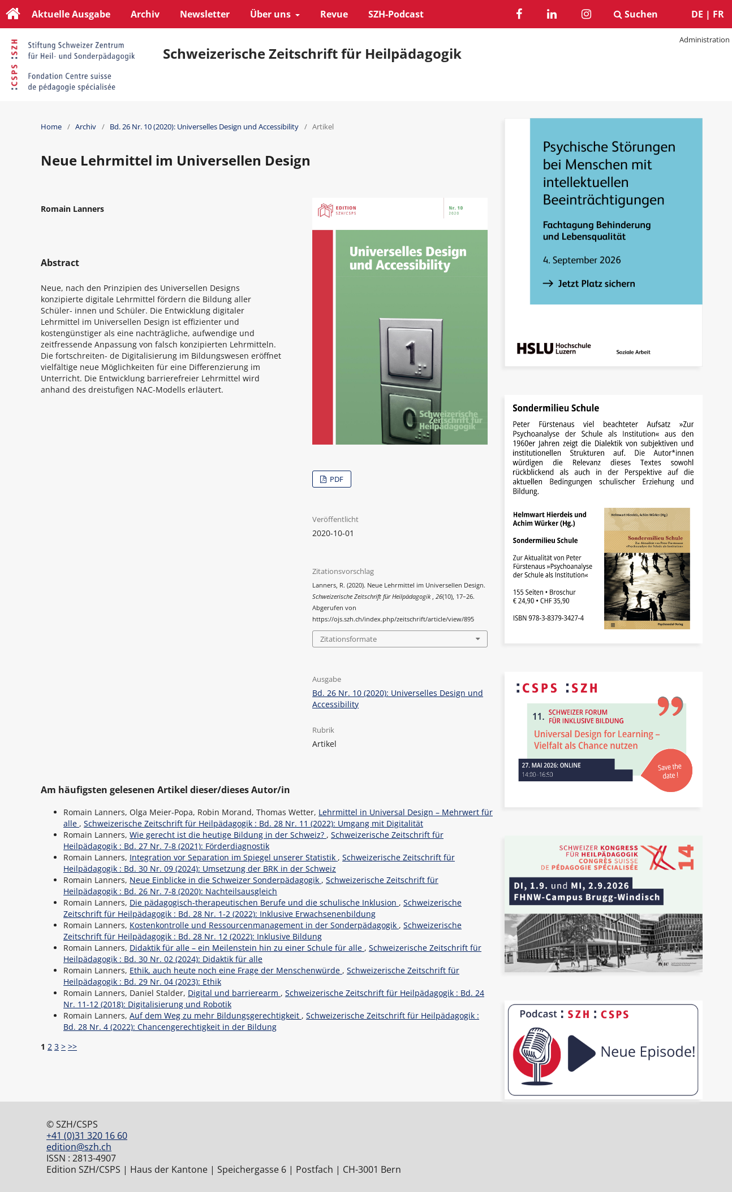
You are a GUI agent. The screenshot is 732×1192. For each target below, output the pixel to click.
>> (72, 1046)
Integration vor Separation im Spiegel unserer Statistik (234, 857)
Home (51, 126)
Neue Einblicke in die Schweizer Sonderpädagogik (225, 880)
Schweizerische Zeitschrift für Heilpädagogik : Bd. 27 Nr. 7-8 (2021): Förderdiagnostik (253, 840)
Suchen (636, 14)
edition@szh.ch (78, 1147)
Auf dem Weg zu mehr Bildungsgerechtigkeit (216, 1015)
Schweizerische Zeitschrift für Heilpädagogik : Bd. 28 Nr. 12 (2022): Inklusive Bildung (262, 931)
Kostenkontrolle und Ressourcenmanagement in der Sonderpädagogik (264, 925)
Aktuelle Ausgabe (71, 14)
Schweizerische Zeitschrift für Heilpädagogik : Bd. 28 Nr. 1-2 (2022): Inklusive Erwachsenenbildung (262, 908)
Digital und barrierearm (234, 992)
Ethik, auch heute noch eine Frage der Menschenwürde (236, 970)
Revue (334, 14)
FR (718, 14)
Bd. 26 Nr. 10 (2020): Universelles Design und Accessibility (204, 126)
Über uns (271, 14)
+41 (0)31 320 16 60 (86, 1135)
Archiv (145, 14)
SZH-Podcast (396, 14)
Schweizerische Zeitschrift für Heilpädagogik (312, 53)
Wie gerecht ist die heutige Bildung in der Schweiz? (228, 834)
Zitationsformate (348, 639)
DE (697, 14)
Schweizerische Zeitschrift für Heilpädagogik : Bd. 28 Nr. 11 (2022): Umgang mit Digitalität (253, 823)
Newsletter (205, 14)
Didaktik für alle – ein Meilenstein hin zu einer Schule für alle (247, 947)
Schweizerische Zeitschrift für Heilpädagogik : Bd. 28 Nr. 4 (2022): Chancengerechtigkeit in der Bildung (271, 1021)
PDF (335, 479)
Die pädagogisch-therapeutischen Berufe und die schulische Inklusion (264, 902)
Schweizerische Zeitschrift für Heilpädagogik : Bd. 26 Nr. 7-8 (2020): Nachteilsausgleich (250, 886)
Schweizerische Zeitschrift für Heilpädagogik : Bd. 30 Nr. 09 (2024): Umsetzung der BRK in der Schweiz (259, 863)
